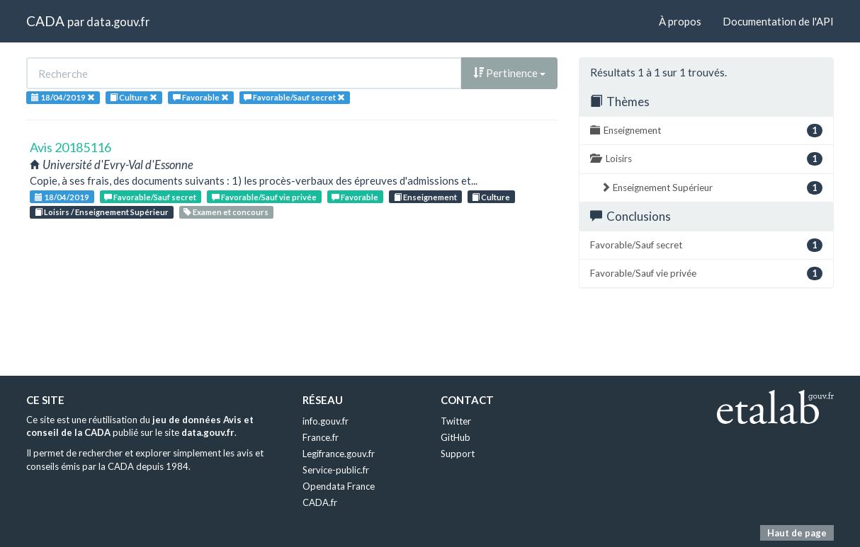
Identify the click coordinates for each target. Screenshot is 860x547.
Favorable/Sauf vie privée (264, 197)
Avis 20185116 (70, 147)
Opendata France (338, 486)
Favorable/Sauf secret (150, 197)
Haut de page (797, 533)
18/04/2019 (62, 197)
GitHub (455, 437)
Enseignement (425, 197)
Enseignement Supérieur (711, 188)
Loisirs (706, 159)
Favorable (355, 197)
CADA (45, 21)
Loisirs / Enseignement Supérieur (102, 212)
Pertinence (509, 73)
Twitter (456, 421)
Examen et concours (225, 212)
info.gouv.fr (325, 421)
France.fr (320, 437)
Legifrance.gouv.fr (338, 453)
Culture (491, 197)
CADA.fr (319, 502)
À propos (680, 21)
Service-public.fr (335, 470)
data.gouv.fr (117, 21)
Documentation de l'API (778, 21)
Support (458, 453)
